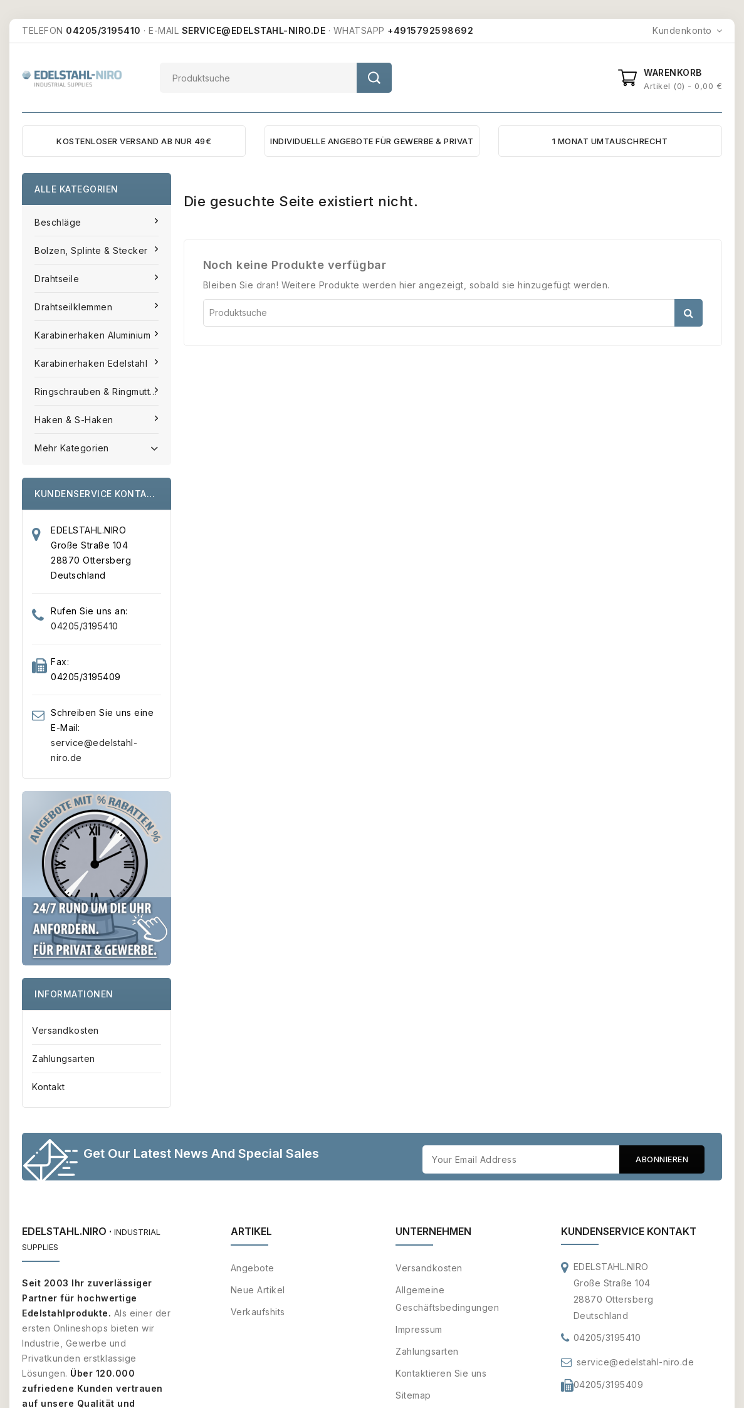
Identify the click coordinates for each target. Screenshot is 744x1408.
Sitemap (413, 1396)
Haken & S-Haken (75, 419)
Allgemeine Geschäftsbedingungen (447, 1300)
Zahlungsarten (63, 1058)
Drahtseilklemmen (74, 307)
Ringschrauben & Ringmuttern (100, 391)
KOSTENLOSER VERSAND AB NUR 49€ (133, 141)
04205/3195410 (84, 626)
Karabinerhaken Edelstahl (92, 363)
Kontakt (48, 1086)
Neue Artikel (258, 1291)
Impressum (419, 1330)
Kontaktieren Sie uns (441, 1374)
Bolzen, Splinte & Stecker (92, 250)
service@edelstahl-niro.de (635, 1363)
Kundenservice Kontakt (628, 1232)
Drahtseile (58, 278)
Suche (374, 78)
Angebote (253, 1269)
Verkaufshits (258, 1313)
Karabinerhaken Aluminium (94, 335)
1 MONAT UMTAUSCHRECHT (610, 141)
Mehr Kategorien (96, 447)
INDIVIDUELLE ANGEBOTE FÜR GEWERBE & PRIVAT (371, 141)
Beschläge (59, 222)
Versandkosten (65, 1030)
